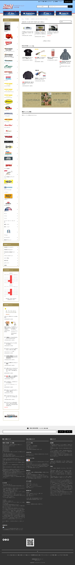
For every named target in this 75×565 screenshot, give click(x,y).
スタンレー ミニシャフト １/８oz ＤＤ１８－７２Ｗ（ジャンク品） (12, 349)
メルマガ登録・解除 (43, 1)
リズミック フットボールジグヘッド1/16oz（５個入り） (11, 391)
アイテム (68, 1)
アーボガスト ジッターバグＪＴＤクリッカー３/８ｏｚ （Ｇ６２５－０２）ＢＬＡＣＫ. (53, 32)
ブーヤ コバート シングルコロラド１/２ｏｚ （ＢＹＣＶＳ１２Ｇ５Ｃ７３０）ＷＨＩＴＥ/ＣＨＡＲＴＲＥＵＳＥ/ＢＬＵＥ (12, 404)
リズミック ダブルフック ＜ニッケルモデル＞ (10, 317)
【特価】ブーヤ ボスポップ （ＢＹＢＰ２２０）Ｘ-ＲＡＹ (40, 58)
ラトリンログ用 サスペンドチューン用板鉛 (12, 363)
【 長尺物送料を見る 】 (6, 479)
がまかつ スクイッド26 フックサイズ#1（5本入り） (7, 328)
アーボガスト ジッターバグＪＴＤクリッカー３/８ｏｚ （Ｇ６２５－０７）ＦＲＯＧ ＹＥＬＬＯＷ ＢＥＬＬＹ (40, 33)
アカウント (51, 1)
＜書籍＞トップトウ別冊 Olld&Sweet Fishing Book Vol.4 (11, 377)
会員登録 (56, 1)
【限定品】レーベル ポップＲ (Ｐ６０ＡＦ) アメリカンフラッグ (40, 79)
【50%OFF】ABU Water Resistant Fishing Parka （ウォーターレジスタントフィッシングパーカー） (65, 63)
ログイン (61, 1)
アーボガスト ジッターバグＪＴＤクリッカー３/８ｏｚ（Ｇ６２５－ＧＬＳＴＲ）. (27, 32)
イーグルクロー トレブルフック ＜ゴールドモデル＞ (12, 382)
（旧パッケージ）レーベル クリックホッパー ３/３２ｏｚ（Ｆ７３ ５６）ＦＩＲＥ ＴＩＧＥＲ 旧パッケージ (12, 370)
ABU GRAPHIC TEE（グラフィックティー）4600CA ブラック (27, 58)
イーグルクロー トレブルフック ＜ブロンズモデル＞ (14, 328)
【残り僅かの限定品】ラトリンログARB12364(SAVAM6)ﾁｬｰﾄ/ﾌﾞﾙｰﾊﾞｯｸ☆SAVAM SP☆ (11, 357)
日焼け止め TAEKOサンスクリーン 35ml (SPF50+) (52, 58)
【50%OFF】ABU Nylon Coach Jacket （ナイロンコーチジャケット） (28, 83)
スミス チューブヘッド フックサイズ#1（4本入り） (11, 344)
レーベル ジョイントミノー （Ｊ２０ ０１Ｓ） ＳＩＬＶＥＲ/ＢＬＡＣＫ (11, 396)
